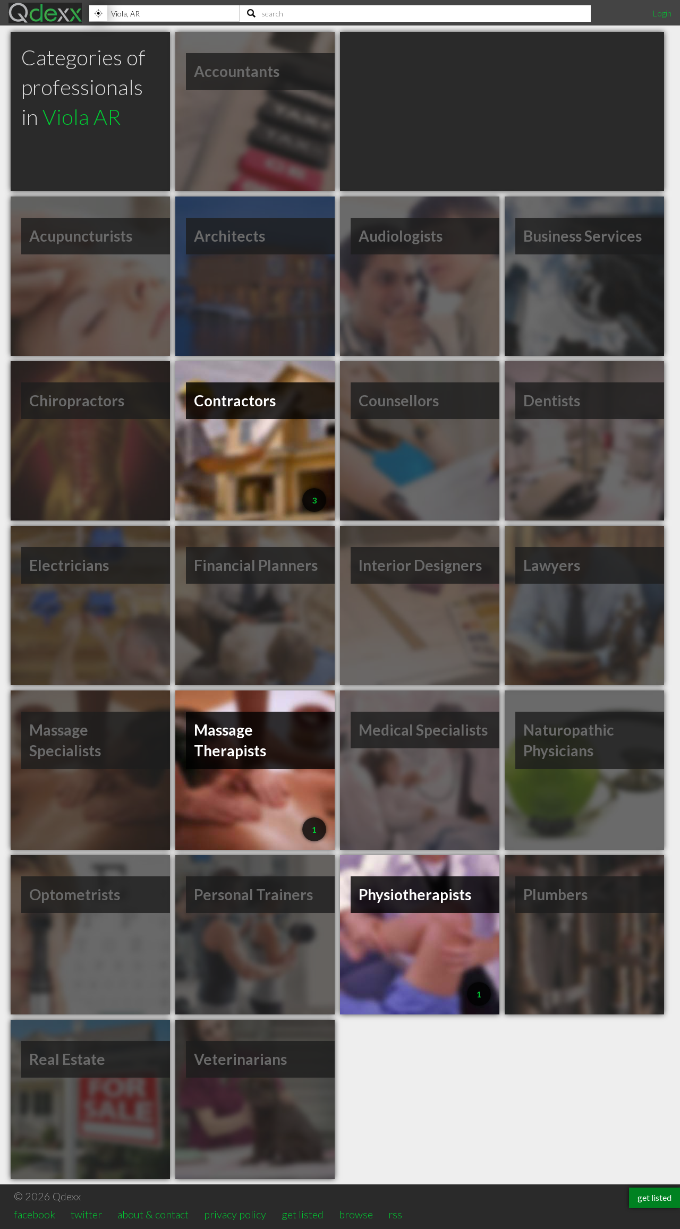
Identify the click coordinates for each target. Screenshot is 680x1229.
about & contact (153, 1214)
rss (395, 1214)
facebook (34, 1214)
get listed (303, 1214)
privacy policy (235, 1214)
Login (662, 13)
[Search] (415, 13)
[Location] (164, 13)
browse (356, 1214)
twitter (86, 1214)
